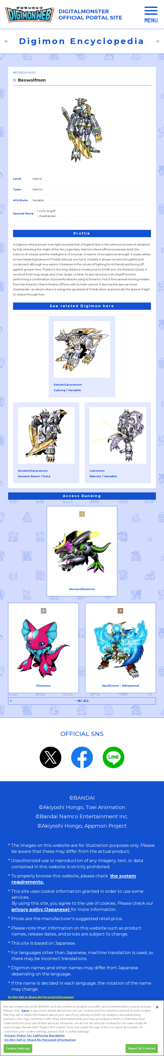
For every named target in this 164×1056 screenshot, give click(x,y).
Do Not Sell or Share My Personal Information (41, 997)
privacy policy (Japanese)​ (41, 909)
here (25, 1011)
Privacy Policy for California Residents (34, 1036)
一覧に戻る (82, 700)
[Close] (157, 1007)
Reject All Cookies (141, 1049)
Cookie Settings (18, 1049)
